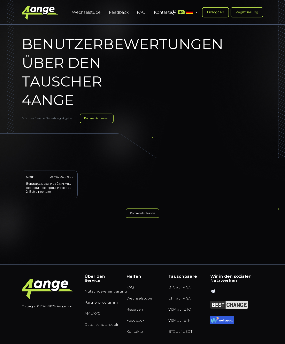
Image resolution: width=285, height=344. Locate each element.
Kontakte (163, 12)
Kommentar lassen (98, 118)
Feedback (119, 12)
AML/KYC (94, 311)
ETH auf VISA (181, 295)
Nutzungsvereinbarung (101, 287)
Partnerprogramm (101, 299)
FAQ (141, 12)
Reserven (136, 307)
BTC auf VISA (181, 283)
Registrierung (247, 12)
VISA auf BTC (181, 307)
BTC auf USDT (182, 331)
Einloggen (215, 12)
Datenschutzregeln (101, 323)
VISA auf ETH (181, 319)
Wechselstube (86, 12)
